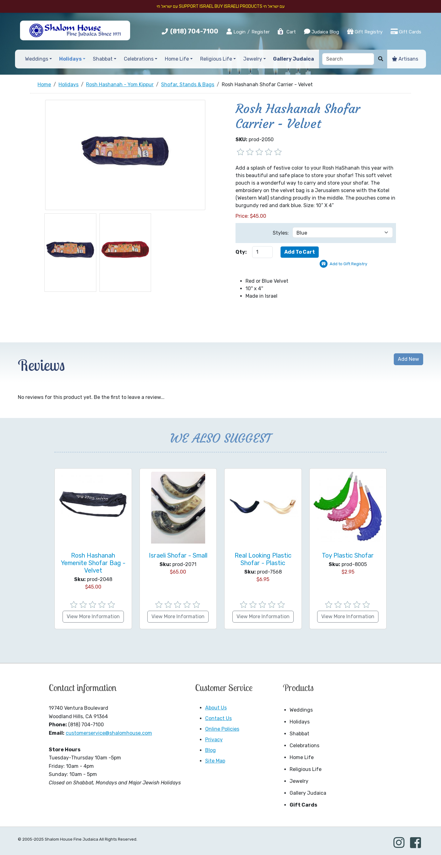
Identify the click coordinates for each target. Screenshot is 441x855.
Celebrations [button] (139, 59)
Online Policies (222, 729)
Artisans (405, 59)
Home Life (302, 757)
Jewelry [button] (252, 59)
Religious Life (306, 769)
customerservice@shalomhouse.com (109, 733)
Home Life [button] (177, 59)
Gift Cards (406, 31)
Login (236, 31)
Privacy (214, 740)
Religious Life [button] (216, 59)
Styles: (281, 233)
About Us (216, 708)
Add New (408, 359)
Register (260, 32)
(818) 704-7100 (194, 31)
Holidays (300, 722)
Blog (210, 750)
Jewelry (299, 781)
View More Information (93, 616)
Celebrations (304, 745)
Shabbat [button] (103, 59)
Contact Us (218, 718)
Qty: (241, 252)
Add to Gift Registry (348, 263)
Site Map (215, 761)
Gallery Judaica (308, 793)
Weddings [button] (36, 59)
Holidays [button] (70, 59)
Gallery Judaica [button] (293, 59)
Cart (286, 31)
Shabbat (299, 734)
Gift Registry (365, 31)
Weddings (301, 710)
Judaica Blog (321, 31)
